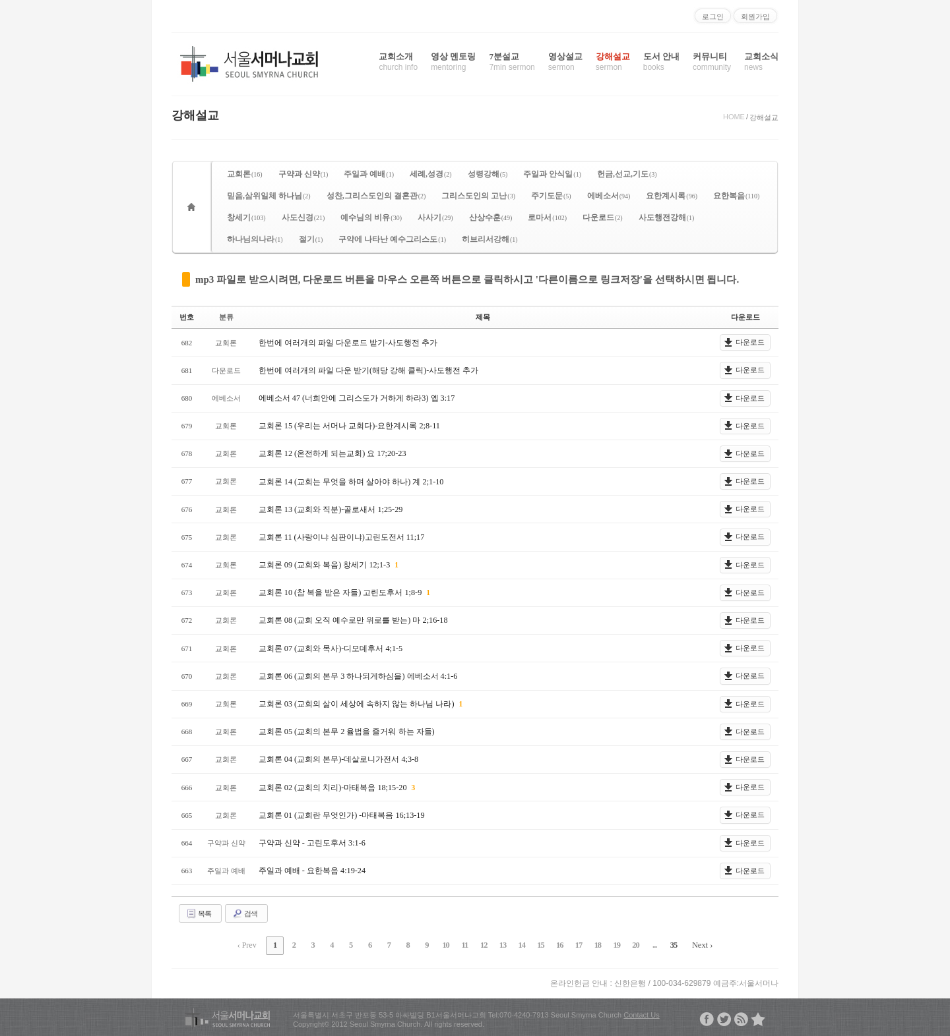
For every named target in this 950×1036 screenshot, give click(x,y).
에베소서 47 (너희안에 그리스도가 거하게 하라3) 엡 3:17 (356, 397)
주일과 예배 (369, 174)
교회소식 (761, 61)
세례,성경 (431, 174)
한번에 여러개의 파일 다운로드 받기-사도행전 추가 (348, 342)
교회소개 (398, 61)
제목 (483, 317)
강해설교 (613, 61)
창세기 (246, 217)
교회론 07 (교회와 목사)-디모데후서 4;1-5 (330, 647)
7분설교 (511, 61)
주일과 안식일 (552, 174)
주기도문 (551, 195)
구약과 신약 (303, 174)
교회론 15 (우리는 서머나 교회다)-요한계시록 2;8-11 (349, 425)
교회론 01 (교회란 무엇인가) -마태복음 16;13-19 (341, 814)
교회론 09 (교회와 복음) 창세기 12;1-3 (325, 564)
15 (537, 944)
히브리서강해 (490, 239)
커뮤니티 (712, 61)
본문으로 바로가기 (0, 5)
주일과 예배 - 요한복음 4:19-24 (312, 870)
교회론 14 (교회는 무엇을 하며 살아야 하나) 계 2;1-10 (351, 481)
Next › (689, 944)
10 (448, 944)
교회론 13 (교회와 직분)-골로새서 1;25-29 (330, 508)
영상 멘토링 (453, 61)
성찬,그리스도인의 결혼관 (376, 195)
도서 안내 (661, 61)
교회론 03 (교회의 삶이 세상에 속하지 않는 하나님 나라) (357, 703)
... (644, 944)
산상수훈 (491, 217)
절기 (311, 239)
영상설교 (565, 61)
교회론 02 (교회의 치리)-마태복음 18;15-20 (333, 786)
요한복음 (736, 195)
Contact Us (641, 1013)
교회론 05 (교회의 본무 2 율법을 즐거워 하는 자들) (346, 731)
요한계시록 (671, 195)
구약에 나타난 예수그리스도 (392, 239)
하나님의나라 (255, 239)
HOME (734, 117)
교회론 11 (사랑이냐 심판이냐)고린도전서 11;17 (341, 536)
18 (590, 944)
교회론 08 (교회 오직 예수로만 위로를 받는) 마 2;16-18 (353, 620)
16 (555, 944)
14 (519, 944)
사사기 (435, 217)
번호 (186, 317)
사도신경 (303, 217)
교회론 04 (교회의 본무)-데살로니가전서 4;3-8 (338, 759)
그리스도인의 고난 (478, 195)
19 (608, 944)
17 (572, 944)
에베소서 (609, 195)
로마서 (547, 217)
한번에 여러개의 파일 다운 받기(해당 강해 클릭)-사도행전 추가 (368, 369)
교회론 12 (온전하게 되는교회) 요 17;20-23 (332, 453)
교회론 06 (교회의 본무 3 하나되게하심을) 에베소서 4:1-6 (358, 675)
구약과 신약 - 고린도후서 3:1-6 (312, 842)
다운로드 (603, 217)
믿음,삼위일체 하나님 (269, 195)
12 (483, 944)
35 (661, 944)
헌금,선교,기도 (627, 174)
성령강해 (488, 174)
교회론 (245, 174)
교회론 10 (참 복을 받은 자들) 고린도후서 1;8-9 (341, 592)
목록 (198, 912)
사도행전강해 (667, 217)
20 (626, 944)
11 (465, 944)
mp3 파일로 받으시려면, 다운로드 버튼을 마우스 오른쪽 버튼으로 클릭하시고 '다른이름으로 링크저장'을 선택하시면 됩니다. (467, 279)
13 (501, 944)
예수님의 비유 (371, 217)
